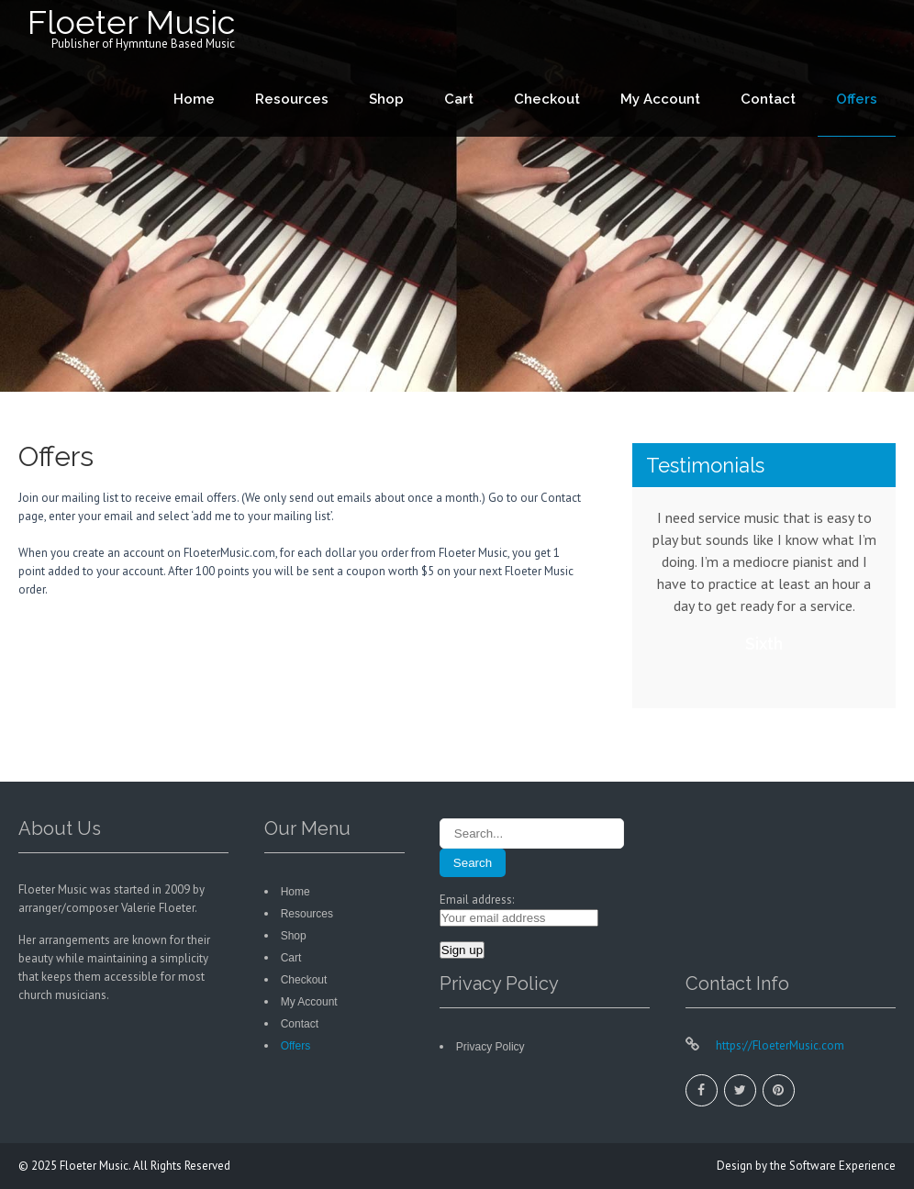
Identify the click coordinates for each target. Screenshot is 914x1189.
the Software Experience (833, 1165)
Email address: (477, 899)
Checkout (547, 99)
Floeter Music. (96, 1165)
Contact (768, 99)
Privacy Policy (490, 1046)
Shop (386, 99)
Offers (856, 99)
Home (194, 99)
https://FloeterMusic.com (778, 1045)
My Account (660, 99)
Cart (459, 99)
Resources (292, 99)
